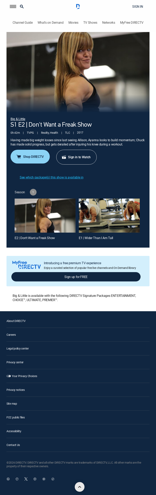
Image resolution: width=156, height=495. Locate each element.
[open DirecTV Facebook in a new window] (17, 479)
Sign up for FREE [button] (76, 277)
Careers (11, 335)
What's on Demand (51, 22)
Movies (73, 22)
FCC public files (15, 417)
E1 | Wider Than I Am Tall (96, 238)
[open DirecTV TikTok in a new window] (52, 479)
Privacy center (15, 362)
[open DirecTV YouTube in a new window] (44, 479)
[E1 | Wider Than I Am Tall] (109, 216)
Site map (11, 403)
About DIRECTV (15, 321)
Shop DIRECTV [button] (30, 156)
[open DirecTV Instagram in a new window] (35, 479)
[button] (13, 6)
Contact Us (13, 445)
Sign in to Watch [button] (76, 157)
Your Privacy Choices (24, 376)
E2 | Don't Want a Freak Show (35, 238)
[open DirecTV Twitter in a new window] (26, 479)
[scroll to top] (79, 487)
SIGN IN (137, 6)
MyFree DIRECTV (132, 22)
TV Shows (90, 22)
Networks (108, 22)
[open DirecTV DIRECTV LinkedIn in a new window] (8, 479)
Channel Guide (23, 22)
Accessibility (13, 431)
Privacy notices (15, 390)
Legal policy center (17, 348)
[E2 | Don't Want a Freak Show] (45, 216)
